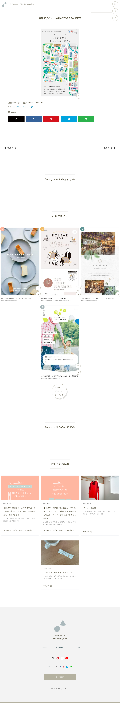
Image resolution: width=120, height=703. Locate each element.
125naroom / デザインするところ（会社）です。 (18, 531)
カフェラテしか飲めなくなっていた (57, 572)
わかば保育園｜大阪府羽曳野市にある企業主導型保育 (59, 376)
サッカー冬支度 (89, 508)
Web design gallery (21, 4)
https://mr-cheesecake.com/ (9, 300)
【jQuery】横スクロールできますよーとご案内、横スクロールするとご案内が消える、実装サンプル (19, 511)
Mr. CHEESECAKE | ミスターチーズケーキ (16, 298)
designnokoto (63, 688)
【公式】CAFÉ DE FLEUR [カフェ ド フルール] (97, 298)
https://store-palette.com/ (21, 107)
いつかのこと (88, 532)
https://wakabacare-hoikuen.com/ (50, 378)
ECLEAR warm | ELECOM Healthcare (54, 298)
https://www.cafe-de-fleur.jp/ (89, 300)
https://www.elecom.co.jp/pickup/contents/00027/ (55, 300)
